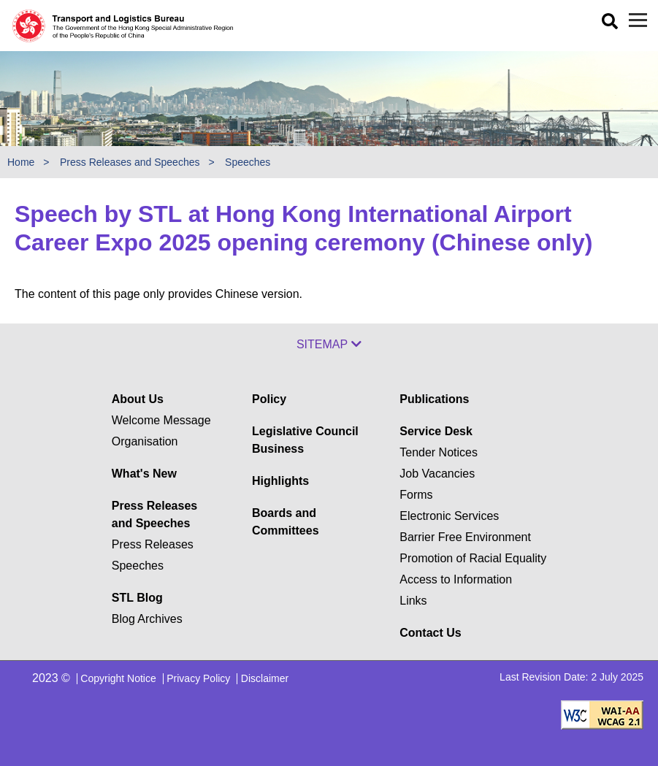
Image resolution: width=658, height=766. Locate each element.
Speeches (247, 162)
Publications (434, 399)
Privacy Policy (198, 678)
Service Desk (436, 431)
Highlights (280, 481)
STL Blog (137, 597)
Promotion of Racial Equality (472, 558)
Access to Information (455, 579)
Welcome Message (161, 420)
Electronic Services (449, 516)
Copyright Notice (118, 678)
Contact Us (430, 633)
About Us (138, 399)
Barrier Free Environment (465, 537)
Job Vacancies (437, 473)
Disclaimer (264, 678)
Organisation (145, 441)
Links (412, 600)
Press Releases (153, 544)
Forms (415, 495)
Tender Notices (438, 452)
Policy (269, 399)
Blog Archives (147, 619)
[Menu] (638, 20)
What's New (144, 473)
